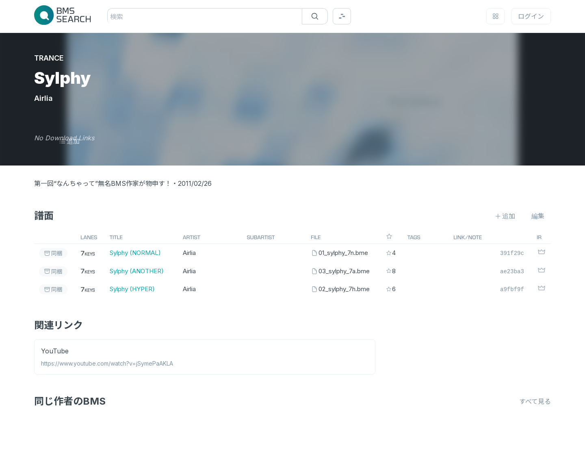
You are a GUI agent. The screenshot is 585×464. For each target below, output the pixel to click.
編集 (537, 216)
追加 (69, 141)
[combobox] (111, 17)
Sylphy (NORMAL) (135, 253)
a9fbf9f (512, 289)
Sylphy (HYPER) (132, 289)
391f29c (512, 253)
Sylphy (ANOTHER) (137, 271)
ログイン (531, 16)
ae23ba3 (512, 271)
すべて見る (535, 401)
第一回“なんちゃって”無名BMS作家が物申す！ (102, 183)
